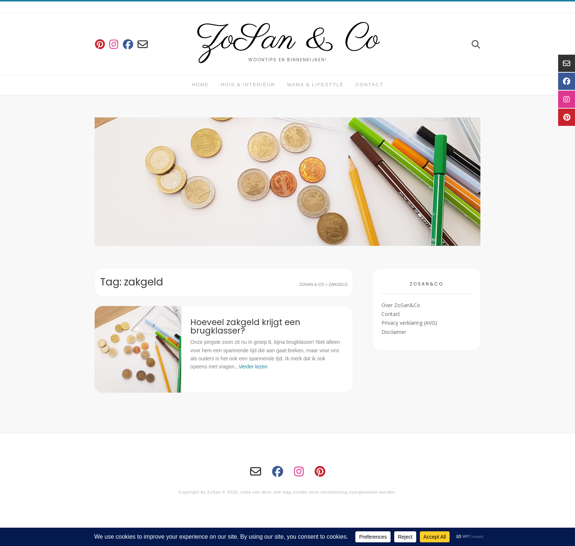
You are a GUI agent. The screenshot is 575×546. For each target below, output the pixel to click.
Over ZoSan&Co (400, 305)
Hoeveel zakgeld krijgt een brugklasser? (245, 326)
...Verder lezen (250, 367)
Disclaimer (393, 331)
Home (200, 84)
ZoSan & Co (287, 39)
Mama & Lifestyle (315, 84)
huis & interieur (248, 84)
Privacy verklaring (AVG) (409, 322)
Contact (369, 84)
